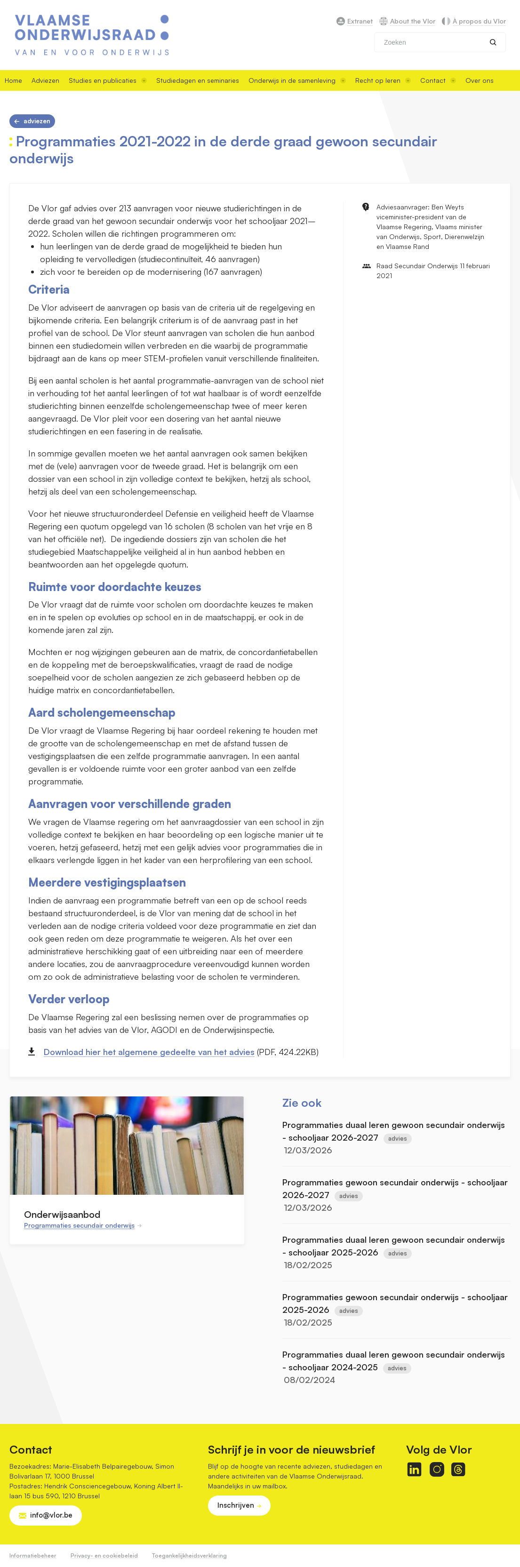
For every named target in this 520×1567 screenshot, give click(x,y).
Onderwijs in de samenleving (297, 80)
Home (13, 80)
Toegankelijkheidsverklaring (189, 1555)
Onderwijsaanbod (62, 1214)
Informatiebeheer (32, 1555)
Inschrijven (235, 1505)
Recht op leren (383, 80)
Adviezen (45, 80)
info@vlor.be (51, 1515)
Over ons (479, 80)
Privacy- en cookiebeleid (104, 1555)
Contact (438, 80)
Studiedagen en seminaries (197, 80)
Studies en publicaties (108, 80)
